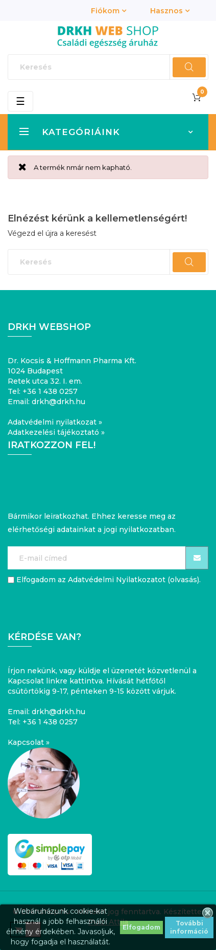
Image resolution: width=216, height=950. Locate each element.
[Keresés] (108, 67)
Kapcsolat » (29, 742)
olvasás (183, 579)
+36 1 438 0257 (50, 391)
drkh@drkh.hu (58, 401)
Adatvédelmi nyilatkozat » (55, 422)
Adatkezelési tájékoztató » (56, 432)
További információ (189, 927)
